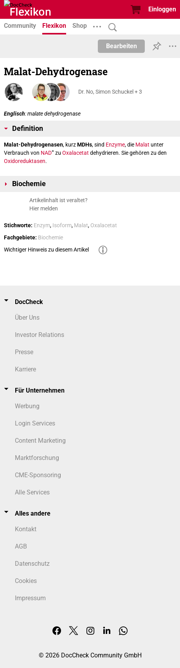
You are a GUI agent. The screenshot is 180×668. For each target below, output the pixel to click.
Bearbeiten (121, 46)
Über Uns (27, 317)
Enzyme (115, 144)
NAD (46, 153)
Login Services (35, 423)
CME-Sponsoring (38, 475)
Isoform (62, 225)
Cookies (26, 581)
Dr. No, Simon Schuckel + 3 (110, 92)
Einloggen (162, 9)
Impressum (30, 598)
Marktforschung (37, 458)
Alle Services (32, 492)
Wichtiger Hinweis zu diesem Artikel (46, 249)
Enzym (42, 225)
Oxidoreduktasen (24, 161)
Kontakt (25, 529)
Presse (24, 352)
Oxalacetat (75, 153)
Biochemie (50, 237)
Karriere (25, 369)
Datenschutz (32, 563)
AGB (21, 546)
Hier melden (43, 208)
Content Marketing (40, 440)
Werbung (27, 406)
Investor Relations (39, 335)
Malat (142, 144)
